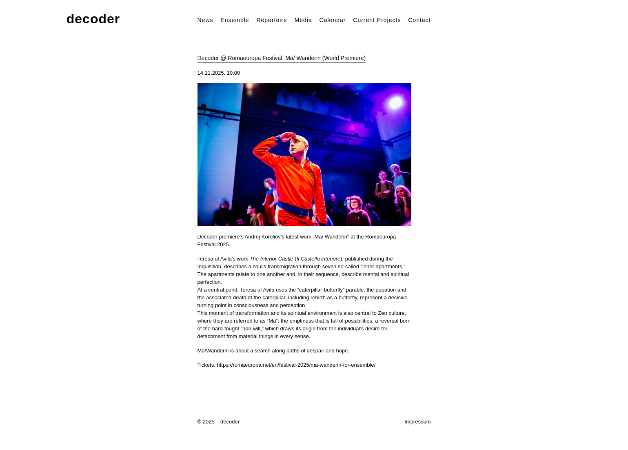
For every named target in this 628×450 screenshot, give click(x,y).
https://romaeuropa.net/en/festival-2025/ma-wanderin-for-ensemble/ (296, 365)
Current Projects (377, 20)
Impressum (417, 422)
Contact (419, 20)
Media (303, 20)
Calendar (333, 20)
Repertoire (271, 20)
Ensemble (234, 20)
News (205, 20)
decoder (93, 19)
